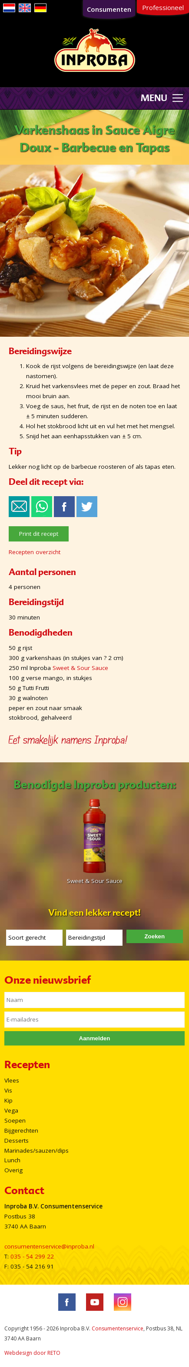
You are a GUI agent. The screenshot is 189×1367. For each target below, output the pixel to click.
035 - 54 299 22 (32, 1256)
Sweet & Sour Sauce (80, 668)
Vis (8, 1090)
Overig (13, 1170)
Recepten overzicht (34, 552)
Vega (11, 1110)
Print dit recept (38, 534)
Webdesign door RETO (32, 1353)
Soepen (15, 1120)
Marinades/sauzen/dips (36, 1150)
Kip (8, 1100)
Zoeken (154, 936)
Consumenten (109, 9)
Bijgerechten (21, 1130)
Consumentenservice (117, 1328)
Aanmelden (94, 1038)
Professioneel (163, 7)
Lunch (12, 1160)
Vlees (11, 1080)
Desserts (16, 1140)
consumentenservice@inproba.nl (49, 1246)
